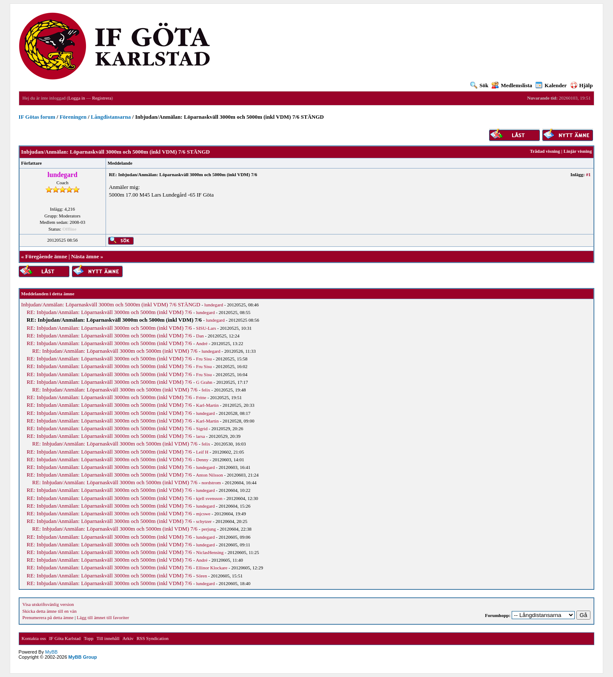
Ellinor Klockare (212, 567)
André (202, 343)
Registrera (101, 97)
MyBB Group (83, 657)
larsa (200, 436)
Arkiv (128, 638)
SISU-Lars (206, 328)
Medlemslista (512, 85)
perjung (209, 528)
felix (206, 389)
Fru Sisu (204, 358)
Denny (202, 459)
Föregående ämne (46, 256)
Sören (201, 575)
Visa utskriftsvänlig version (48, 604)
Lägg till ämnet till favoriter (103, 617)
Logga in (76, 97)
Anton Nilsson (209, 474)
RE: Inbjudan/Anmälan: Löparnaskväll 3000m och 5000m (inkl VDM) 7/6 (109, 312)
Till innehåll (108, 638)
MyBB (51, 651)
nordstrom (211, 482)
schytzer (204, 521)
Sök (479, 85)
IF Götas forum (37, 117)
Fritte (201, 397)
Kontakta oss (34, 638)
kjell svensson (209, 498)
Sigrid (202, 428)
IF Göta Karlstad (64, 638)
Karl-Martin (207, 405)
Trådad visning (545, 151)
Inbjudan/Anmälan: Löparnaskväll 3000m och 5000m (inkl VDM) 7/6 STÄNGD (111, 304)
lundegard (213, 304)
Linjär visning (578, 151)
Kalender (551, 85)
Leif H (202, 451)
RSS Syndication (153, 638)
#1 (588, 174)
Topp (88, 638)
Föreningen (73, 117)
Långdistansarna (111, 117)
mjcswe (203, 513)
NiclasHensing (210, 552)
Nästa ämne (85, 256)
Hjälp (581, 85)
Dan (200, 335)
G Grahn (204, 382)
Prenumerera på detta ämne (48, 617)
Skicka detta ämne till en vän (50, 611)
